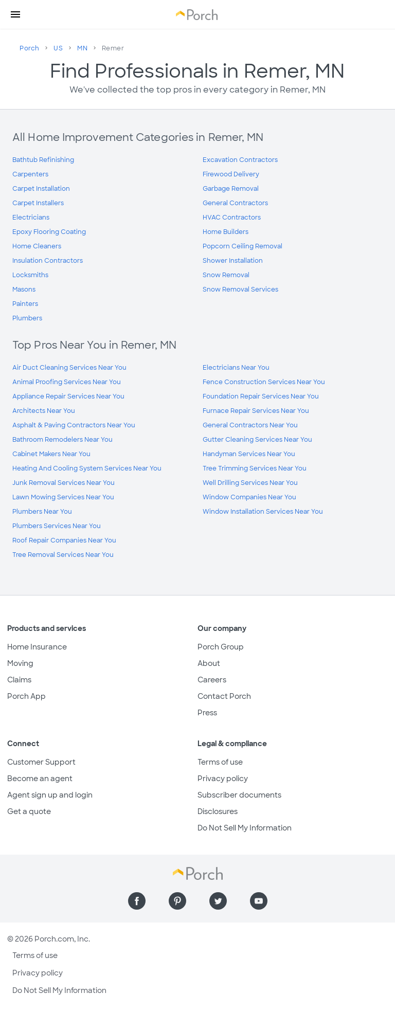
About (209, 663)
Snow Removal (226, 275)
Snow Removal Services (240, 289)
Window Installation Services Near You (263, 512)
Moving (20, 663)
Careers (212, 679)
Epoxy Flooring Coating (49, 232)
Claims (19, 679)
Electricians (30, 217)
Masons (23, 289)
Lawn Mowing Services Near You (63, 497)
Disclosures (218, 811)
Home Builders (225, 232)
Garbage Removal (231, 189)
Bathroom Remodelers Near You (62, 440)
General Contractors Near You (250, 425)
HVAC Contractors (232, 217)
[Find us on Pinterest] (177, 901)
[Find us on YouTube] (258, 901)
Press (207, 712)
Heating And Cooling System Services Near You (86, 468)
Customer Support (41, 762)
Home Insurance (37, 647)
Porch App (26, 696)
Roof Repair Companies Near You (64, 540)
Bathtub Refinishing (43, 160)
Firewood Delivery (231, 174)
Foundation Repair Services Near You (261, 396)
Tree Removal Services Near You (63, 555)
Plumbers (27, 318)
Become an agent (40, 778)
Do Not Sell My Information (245, 828)
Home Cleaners (36, 246)
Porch (29, 48)
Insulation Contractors (47, 261)
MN (82, 48)
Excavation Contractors (240, 160)
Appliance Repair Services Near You (68, 396)
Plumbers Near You (42, 512)
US (58, 48)
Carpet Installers (38, 203)
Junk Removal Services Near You (63, 483)
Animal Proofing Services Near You (66, 382)
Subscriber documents (239, 795)
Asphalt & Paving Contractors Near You (73, 425)
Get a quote (29, 811)
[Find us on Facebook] (137, 901)
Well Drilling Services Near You (250, 483)
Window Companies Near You (249, 497)
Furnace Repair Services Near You (256, 411)
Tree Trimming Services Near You (255, 468)
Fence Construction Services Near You (264, 382)
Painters (25, 304)
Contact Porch (224, 696)
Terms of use (220, 762)
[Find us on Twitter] (218, 901)
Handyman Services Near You (249, 454)
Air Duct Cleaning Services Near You (69, 368)
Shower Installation (233, 261)
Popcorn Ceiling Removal (242, 246)
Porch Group (221, 647)
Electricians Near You (236, 368)
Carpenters (30, 174)
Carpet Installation (41, 189)
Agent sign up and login (50, 795)
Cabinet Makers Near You (51, 454)
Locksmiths (30, 275)
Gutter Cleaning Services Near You (257, 440)
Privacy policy (223, 778)
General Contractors (235, 203)
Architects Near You (43, 411)
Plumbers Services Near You (56, 526)
